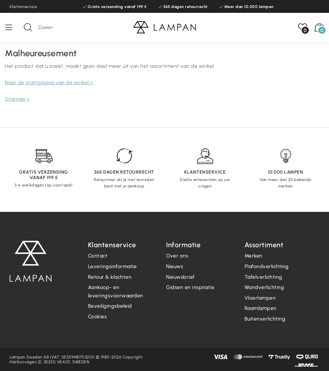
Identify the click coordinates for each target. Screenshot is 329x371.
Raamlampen (261, 308)
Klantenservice (23, 6)
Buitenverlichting (265, 319)
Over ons (177, 256)
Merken (253, 256)
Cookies (97, 316)
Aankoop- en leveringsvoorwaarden (115, 291)
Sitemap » (17, 99)
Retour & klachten (110, 277)
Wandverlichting (264, 287)
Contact (98, 256)
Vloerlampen (260, 298)
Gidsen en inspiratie (190, 287)
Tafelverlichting (263, 277)
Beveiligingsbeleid (110, 306)
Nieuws (174, 266)
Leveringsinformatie (112, 266)
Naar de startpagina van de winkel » (49, 82)
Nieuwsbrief (180, 277)
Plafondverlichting (267, 266)
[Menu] (12, 27)
